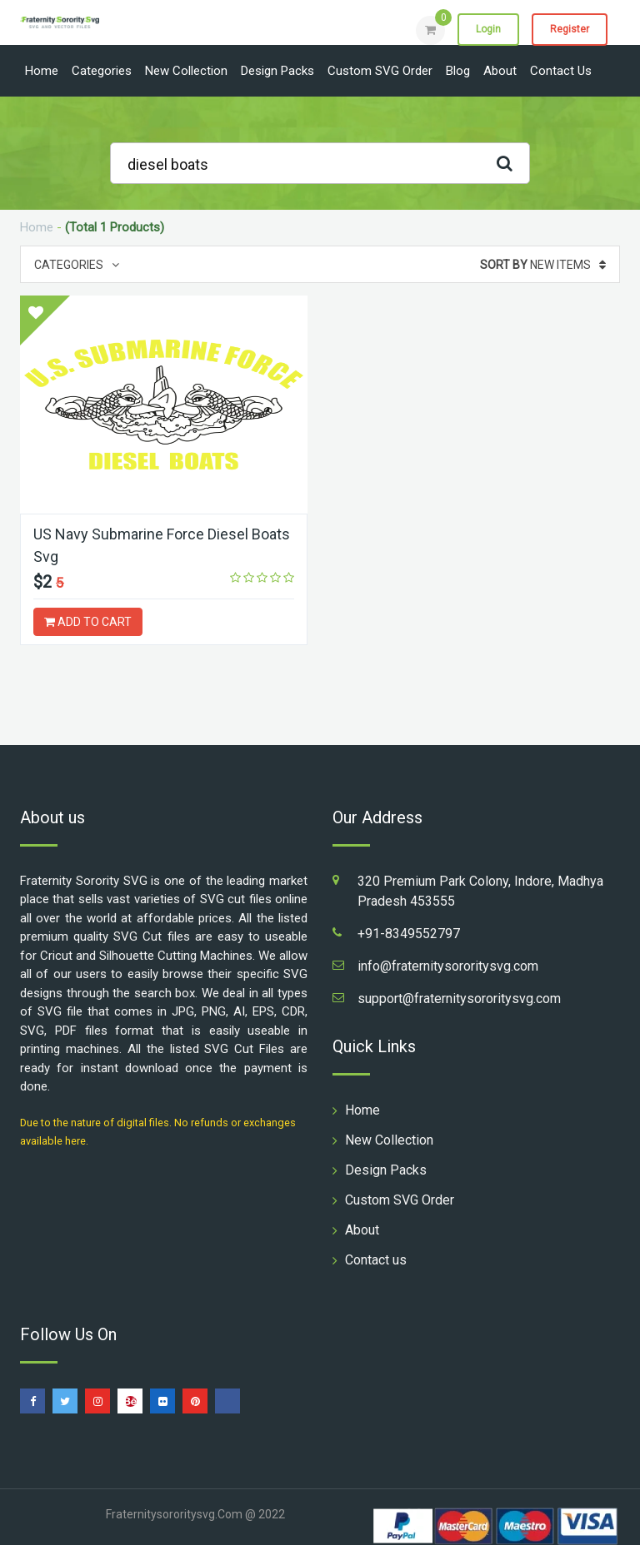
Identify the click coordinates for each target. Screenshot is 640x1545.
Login (488, 29)
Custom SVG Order (380, 70)
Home (41, 70)
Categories (102, 70)
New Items (543, 264)
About (500, 70)
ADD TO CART (88, 621)
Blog (458, 70)
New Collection (186, 70)
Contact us (561, 70)
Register (569, 29)
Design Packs (277, 70)
